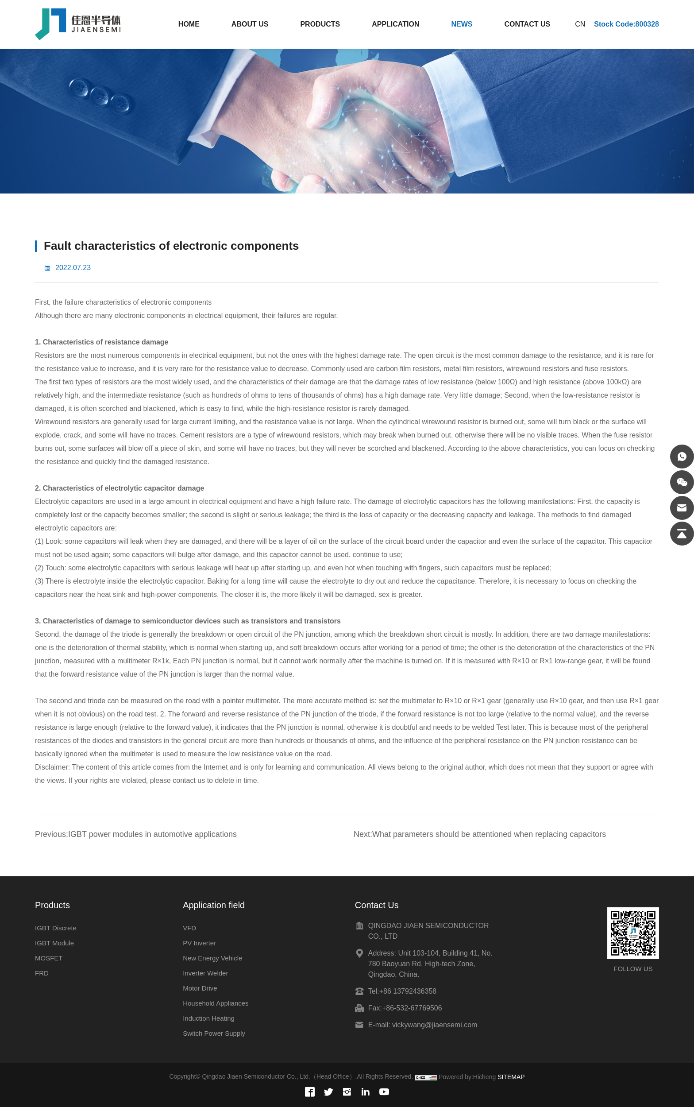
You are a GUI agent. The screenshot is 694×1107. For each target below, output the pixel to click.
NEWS (461, 24)
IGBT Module (54, 943)
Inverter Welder (205, 973)
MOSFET (49, 958)
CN (580, 24)
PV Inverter (199, 943)
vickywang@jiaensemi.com (434, 1025)
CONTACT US (527, 24)
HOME (189, 24)
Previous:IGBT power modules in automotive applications (136, 834)
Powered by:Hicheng (467, 1076)
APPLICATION (395, 24)
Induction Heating (209, 1018)
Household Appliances (215, 1003)
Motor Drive (200, 988)
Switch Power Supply (214, 1033)
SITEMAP (510, 1076)
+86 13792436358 (407, 991)
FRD (42, 973)
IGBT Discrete (56, 928)
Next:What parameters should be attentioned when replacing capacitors (480, 834)
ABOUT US (250, 24)
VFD (189, 928)
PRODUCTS (320, 24)
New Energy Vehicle (212, 958)
